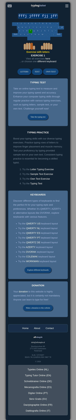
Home (25, 328)
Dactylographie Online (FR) (38, 404)
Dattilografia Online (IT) (38, 410)
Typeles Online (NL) (38, 369)
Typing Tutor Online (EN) (38, 375)
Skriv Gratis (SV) (38, 399)
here (47, 58)
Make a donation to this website (38, 308)
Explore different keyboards (38, 270)
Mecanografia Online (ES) (38, 387)
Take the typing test (38, 117)
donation (23, 291)
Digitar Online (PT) (38, 393)
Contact (50, 328)
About (37, 328)
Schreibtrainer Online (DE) (38, 381)
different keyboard (46, 61)
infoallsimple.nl (38, 342)
